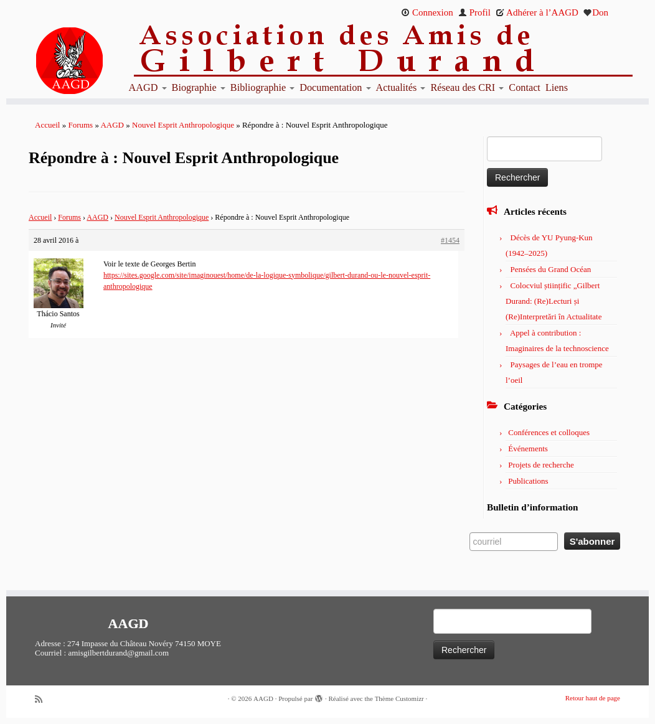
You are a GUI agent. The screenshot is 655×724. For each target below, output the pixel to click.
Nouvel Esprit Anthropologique (183, 124)
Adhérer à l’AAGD (537, 12)
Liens (556, 87)
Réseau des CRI (467, 87)
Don (595, 12)
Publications (528, 481)
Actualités (401, 87)
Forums (80, 124)
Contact (524, 87)
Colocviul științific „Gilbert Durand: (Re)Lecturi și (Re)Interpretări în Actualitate (553, 301)
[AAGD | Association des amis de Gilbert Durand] (81, 61)
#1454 (450, 240)
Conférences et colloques (549, 432)
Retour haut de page (592, 698)
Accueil (47, 124)
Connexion (427, 12)
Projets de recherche (540, 464)
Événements (528, 448)
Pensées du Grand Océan (551, 269)
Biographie (198, 87)
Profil (474, 12)
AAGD (148, 87)
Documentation (334, 87)
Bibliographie (262, 87)
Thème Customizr (399, 698)
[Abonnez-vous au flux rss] (43, 699)
